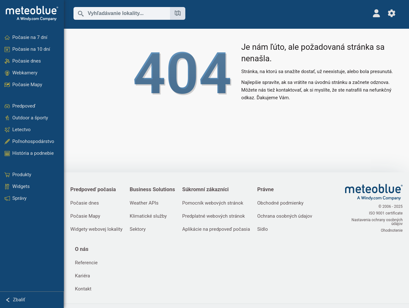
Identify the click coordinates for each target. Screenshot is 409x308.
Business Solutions (152, 189)
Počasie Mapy (85, 216)
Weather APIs (144, 203)
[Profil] (376, 13)
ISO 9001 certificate (386, 213)
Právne (265, 189)
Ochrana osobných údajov (284, 216)
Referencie (86, 263)
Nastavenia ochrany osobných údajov (377, 222)
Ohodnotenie (392, 230)
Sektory (138, 229)
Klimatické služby (148, 216)
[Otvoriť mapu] (177, 13)
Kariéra (82, 276)
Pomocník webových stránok (212, 203)
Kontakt (83, 289)
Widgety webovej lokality (96, 229)
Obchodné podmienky (280, 203)
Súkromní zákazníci (205, 189)
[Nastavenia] (392, 13)
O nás (82, 249)
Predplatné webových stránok (213, 216)
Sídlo (262, 229)
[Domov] (32, 13)
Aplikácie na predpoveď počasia (216, 229)
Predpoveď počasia (93, 189)
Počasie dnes (84, 203)
